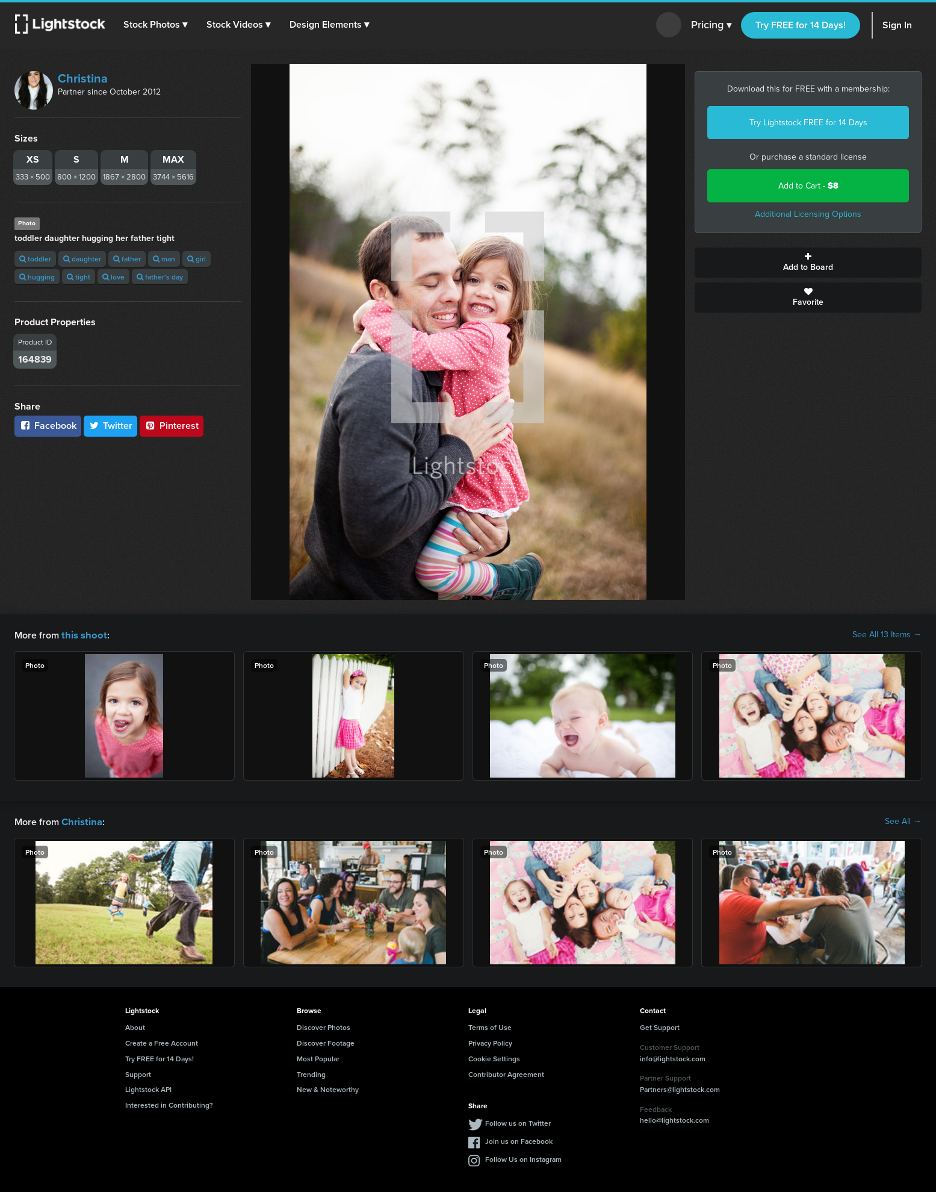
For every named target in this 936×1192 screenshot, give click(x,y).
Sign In (897, 25)
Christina (83, 78)
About (135, 1026)
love (113, 277)
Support (138, 1073)
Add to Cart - (808, 185)
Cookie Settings (494, 1057)
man (164, 259)
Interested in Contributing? (169, 1104)
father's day (160, 277)
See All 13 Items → (887, 635)
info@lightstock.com (672, 1057)
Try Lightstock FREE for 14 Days (808, 122)
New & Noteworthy (328, 1088)
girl (196, 259)
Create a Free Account (161, 1042)
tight (78, 277)
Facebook (47, 425)
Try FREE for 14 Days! (800, 25)
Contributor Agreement (506, 1073)
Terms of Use (490, 1026)
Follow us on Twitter (518, 1122)
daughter (82, 259)
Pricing (711, 25)
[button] (156, 24)
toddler (35, 259)
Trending (311, 1073)
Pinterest (171, 425)
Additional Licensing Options (808, 214)
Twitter (110, 425)
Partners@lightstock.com (680, 1088)
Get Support (660, 1026)
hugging (37, 277)
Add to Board (808, 262)
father (127, 259)
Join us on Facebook (519, 1140)
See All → (903, 821)
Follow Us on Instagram (523, 1158)
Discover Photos (323, 1026)
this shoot (82, 634)
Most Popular (318, 1057)
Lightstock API (148, 1088)
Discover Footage (326, 1042)
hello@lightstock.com (674, 1119)
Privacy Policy (490, 1042)
